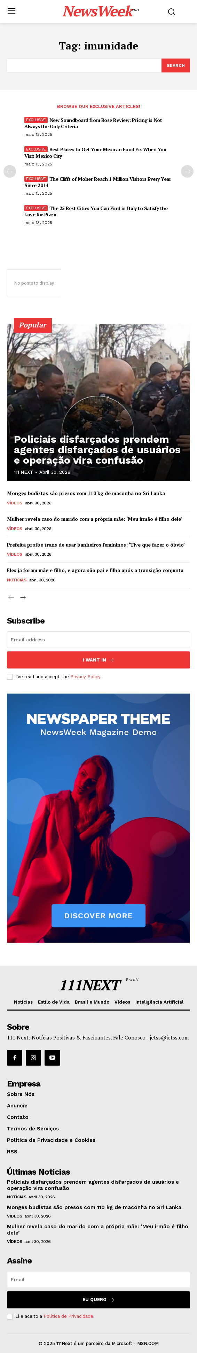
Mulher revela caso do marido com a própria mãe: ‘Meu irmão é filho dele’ (94, 519)
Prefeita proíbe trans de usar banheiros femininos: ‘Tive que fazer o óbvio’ (96, 544)
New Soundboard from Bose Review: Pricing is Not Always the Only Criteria (93, 123)
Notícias (16, 580)
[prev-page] (9, 171)
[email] (98, 639)
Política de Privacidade (68, 1316)
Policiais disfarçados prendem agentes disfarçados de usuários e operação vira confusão (97, 449)
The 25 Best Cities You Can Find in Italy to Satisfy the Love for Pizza (95, 211)
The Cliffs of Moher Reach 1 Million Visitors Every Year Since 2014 (97, 182)
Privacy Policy (85, 676)
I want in (99, 660)
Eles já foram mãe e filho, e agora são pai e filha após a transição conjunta (95, 570)
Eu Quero (98, 1300)
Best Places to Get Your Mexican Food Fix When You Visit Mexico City (95, 152)
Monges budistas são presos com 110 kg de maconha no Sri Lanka (86, 493)
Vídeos (14, 503)
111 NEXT (23, 472)
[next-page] (187, 171)
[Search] (175, 65)
